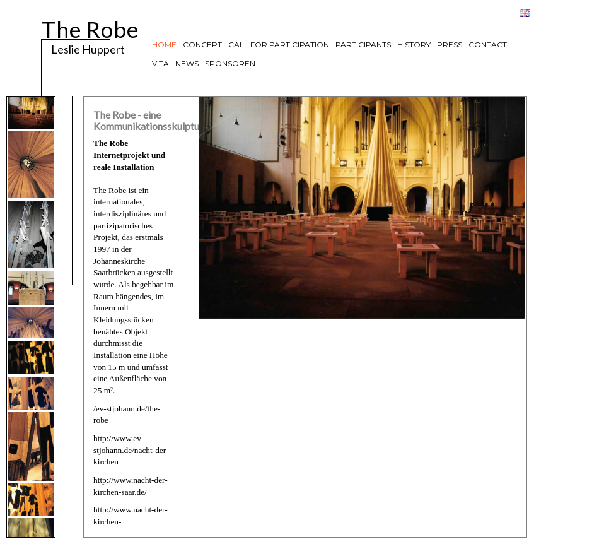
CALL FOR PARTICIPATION (278, 44)
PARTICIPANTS (363, 44)
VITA (160, 63)
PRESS (449, 44)
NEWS (187, 63)
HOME (164, 44)
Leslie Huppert (80, 49)
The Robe (90, 27)
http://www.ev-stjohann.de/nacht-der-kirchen (130, 450)
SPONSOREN (230, 63)
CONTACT (487, 44)
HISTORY (414, 44)
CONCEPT (202, 44)
